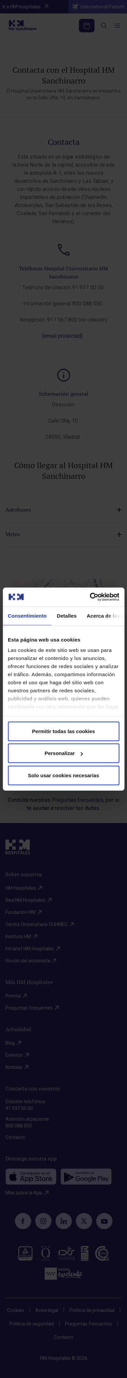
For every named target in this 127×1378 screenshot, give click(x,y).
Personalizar (64, 753)
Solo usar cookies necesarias (63, 775)
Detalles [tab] (67, 615)
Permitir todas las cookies (63, 731)
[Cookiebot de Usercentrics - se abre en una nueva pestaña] (90, 597)
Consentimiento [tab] (27, 615)
